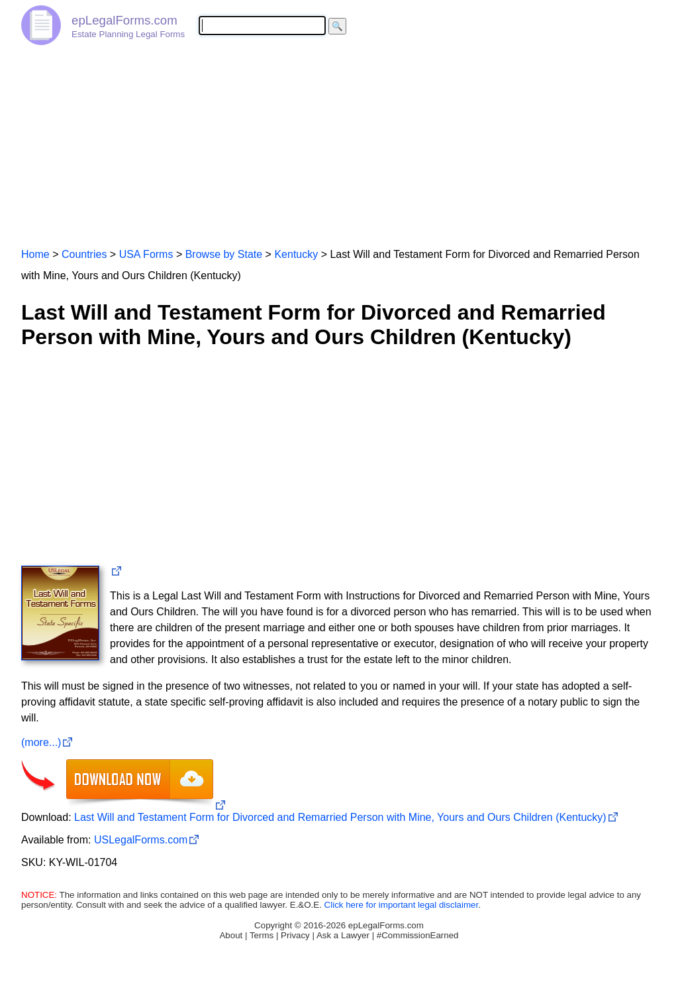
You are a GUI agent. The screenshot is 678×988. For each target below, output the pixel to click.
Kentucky (296, 254)
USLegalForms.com (140, 839)
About (230, 935)
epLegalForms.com (124, 20)
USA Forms (146, 254)
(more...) (41, 742)
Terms (261, 935)
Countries (84, 254)
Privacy (295, 935)
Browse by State (224, 254)
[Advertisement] (339, 140)
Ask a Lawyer (342, 935)
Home (35, 254)
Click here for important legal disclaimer (401, 905)
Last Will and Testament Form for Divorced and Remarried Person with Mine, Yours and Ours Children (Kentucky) (340, 817)
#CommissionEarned (418, 935)
